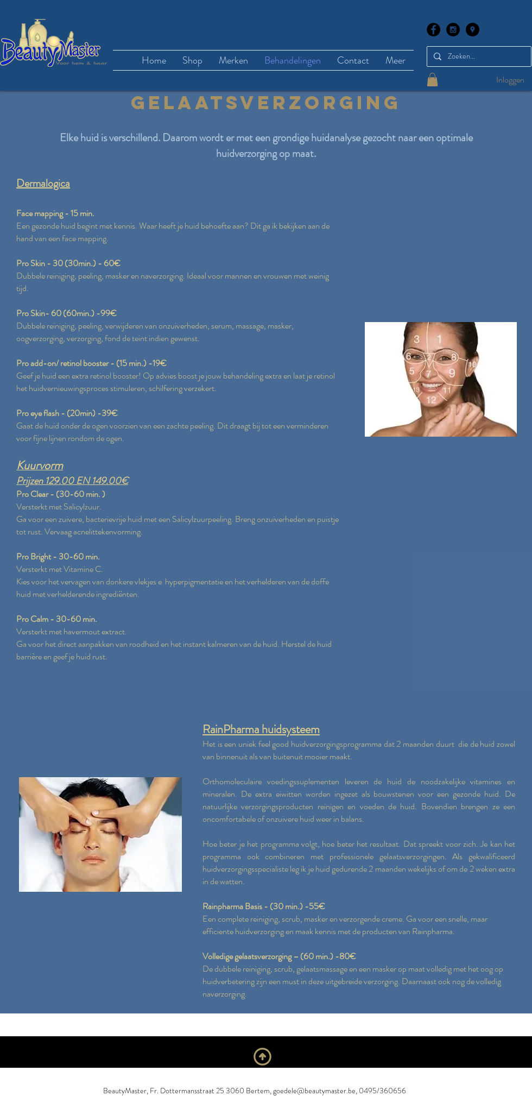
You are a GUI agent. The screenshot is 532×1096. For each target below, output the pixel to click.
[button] (432, 79)
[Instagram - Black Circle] (453, 29)
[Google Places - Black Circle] (472, 29)
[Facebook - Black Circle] (433, 29)
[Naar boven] (262, 1056)
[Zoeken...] (478, 56)
